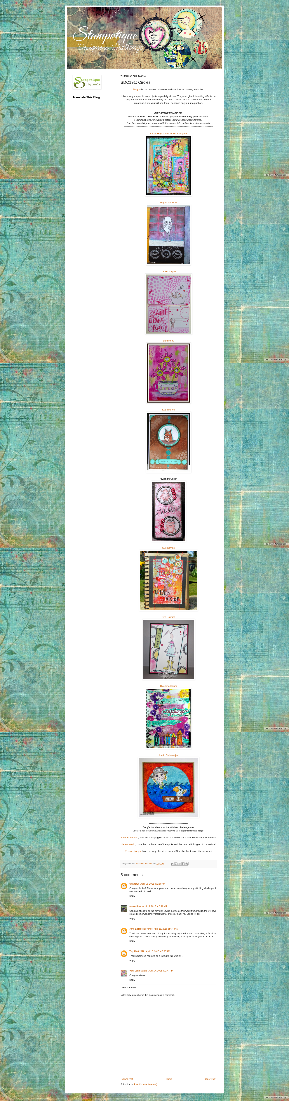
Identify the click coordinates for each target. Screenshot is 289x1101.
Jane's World (128, 844)
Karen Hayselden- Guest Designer (168, 133)
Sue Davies (168, 547)
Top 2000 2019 (136, 951)
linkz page (170, 116)
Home (169, 1079)
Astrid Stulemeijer (168, 755)
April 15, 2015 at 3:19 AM (154, 906)
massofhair (135, 906)
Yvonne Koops (133, 851)
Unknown (134, 884)
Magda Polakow (168, 202)
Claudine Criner (168, 686)
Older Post (210, 1079)
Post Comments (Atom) (145, 1084)
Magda (136, 89)
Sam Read (168, 340)
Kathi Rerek (168, 409)
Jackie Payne (168, 271)
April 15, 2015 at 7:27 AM (157, 951)
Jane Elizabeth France (141, 929)
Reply (132, 896)
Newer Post (127, 1079)
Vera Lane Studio (138, 970)
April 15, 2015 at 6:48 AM (166, 929)
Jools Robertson (129, 837)
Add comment (129, 987)
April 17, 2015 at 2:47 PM (160, 970)
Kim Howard (168, 617)
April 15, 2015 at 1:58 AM (152, 884)
